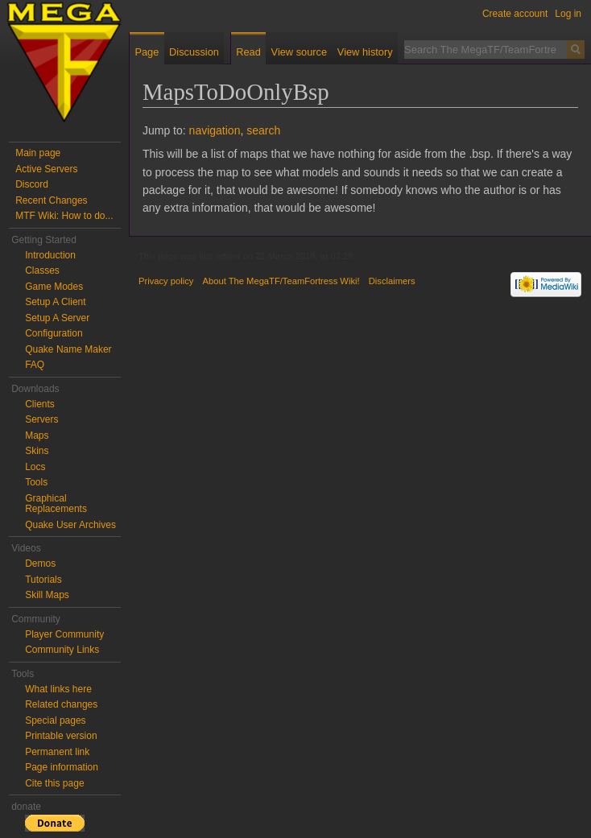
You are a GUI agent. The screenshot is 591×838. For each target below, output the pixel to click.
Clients (40, 404)
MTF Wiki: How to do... (64, 215)
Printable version (61, 735)
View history (365, 52)
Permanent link (57, 752)
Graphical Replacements (56, 504)
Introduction (50, 255)
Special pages (55, 720)
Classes (42, 270)
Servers (41, 419)
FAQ (34, 364)
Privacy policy (165, 281)
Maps (36, 435)
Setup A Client (55, 302)
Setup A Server (57, 318)
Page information (61, 767)
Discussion (194, 52)
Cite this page (54, 783)
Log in (568, 13)
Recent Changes (51, 200)
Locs (35, 467)
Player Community (64, 634)
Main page (37, 153)
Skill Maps (47, 595)
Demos (40, 563)
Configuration (53, 333)
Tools (36, 482)
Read (248, 52)
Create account (515, 13)
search (263, 130)
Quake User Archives (70, 524)
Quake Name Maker (68, 349)
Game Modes (54, 286)
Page (146, 52)
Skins (36, 450)
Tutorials (43, 579)
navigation (215, 130)
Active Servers (46, 169)
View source (299, 52)
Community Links (62, 649)
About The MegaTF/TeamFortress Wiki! (281, 281)
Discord (31, 184)
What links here (58, 689)
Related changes (61, 704)
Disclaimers (392, 281)
